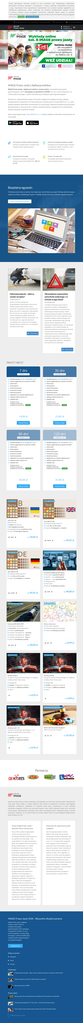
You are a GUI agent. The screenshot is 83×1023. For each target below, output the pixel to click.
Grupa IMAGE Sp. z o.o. (33, 114)
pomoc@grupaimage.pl (75, 22)
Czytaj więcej (33, 333)
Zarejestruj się (67, 28)
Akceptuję (21, 17)
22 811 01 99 (59, 22)
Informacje (12, 970)
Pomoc (12, 960)
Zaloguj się (66, 26)
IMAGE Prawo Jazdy (17, 1015)
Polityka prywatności (32, 17)
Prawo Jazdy (12, 993)
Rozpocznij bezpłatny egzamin (20, 201)
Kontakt (12, 964)
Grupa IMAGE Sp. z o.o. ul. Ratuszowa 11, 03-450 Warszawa (33, 22)
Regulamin (13, 956)
